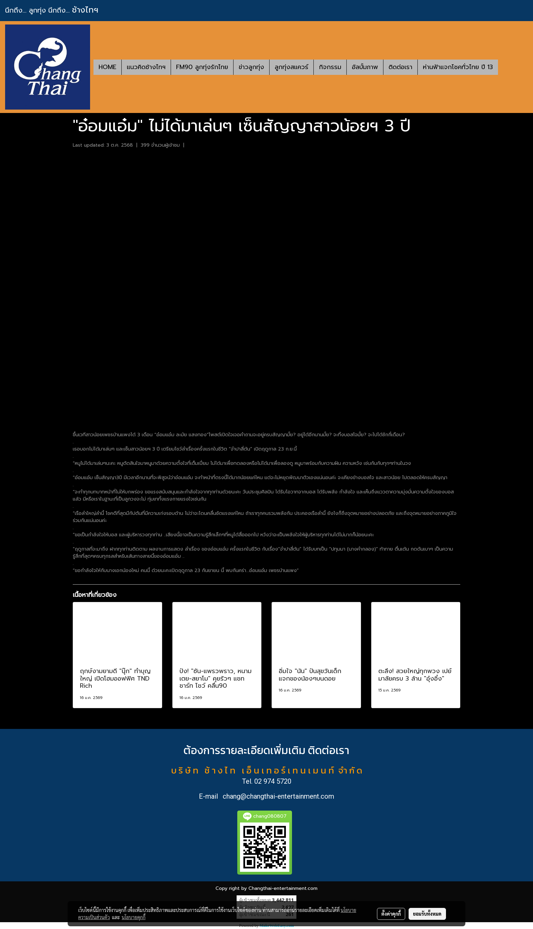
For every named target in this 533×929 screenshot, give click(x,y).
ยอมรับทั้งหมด (427, 914)
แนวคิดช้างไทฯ (146, 67)
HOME (107, 67)
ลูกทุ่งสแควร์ (291, 67)
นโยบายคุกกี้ (133, 917)
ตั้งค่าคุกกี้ (391, 914)
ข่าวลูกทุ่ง (251, 67)
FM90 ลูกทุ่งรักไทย (202, 67)
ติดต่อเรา (400, 67)
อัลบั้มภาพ (365, 67)
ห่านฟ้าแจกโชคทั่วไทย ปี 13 (458, 67)
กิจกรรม (330, 67)
